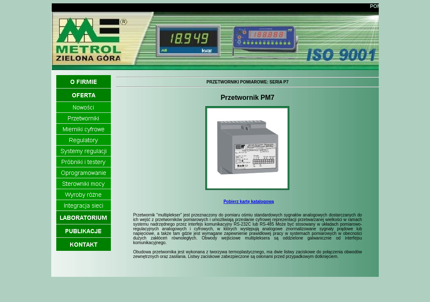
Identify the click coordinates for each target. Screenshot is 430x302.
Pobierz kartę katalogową (248, 201)
